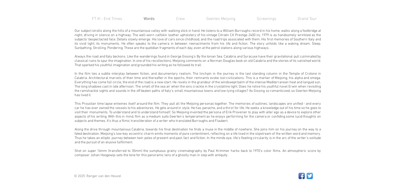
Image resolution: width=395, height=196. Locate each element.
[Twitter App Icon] (310, 176)
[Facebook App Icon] (302, 176)
